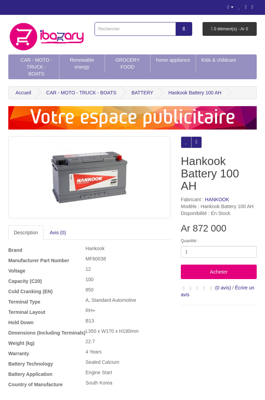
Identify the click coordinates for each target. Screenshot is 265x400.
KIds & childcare (218, 60)
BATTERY (142, 92)
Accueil (23, 92)
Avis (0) (58, 232)
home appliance (173, 60)
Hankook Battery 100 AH (194, 92)
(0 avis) (223, 287)
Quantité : (190, 240)
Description (26, 232)
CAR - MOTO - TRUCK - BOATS (36, 66)
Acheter (219, 272)
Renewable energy (82, 63)
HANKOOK (217, 199)
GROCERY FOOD (127, 63)
